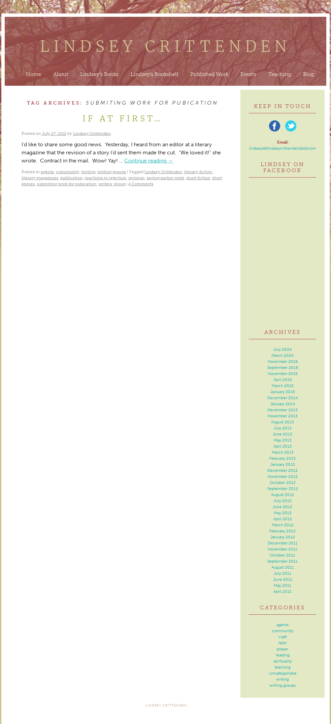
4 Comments (141, 184)
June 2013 (282, 434)
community (67, 171)
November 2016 (283, 361)
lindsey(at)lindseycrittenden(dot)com (282, 148)
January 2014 (282, 404)
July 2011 (282, 573)
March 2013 (283, 452)
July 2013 (283, 428)
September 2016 (282, 367)
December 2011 (283, 543)
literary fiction (198, 171)
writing (88, 171)
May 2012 (283, 512)
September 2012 (282, 488)
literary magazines (40, 178)
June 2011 (282, 579)
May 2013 (283, 440)
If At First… (122, 118)
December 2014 (282, 397)
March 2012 (283, 525)
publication (71, 178)
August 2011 (282, 567)
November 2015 (283, 373)
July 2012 (283, 500)
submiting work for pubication (66, 184)
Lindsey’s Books (99, 74)
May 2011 (282, 585)
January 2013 (282, 464)
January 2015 (282, 391)
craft (282, 637)
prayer (282, 649)
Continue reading (148, 160)
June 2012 (282, 506)
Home (33, 74)
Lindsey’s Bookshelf (154, 74)
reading (283, 655)
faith (282, 643)
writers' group (111, 184)
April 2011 (282, 591)
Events (248, 74)
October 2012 (283, 482)
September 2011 (282, 561)
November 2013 (283, 416)
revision (136, 178)
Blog (308, 74)
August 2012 (282, 494)
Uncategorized (282, 673)
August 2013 (282, 422)
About (60, 74)
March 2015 (283, 385)
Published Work (209, 74)
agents (47, 171)
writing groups (111, 171)
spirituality (282, 661)
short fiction (198, 178)
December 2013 (282, 410)
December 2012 (282, 470)
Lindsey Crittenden (165, 46)
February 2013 (282, 458)
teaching (282, 667)
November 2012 (283, 476)
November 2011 (282, 549)
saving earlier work (165, 178)
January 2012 (282, 537)
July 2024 (282, 349)
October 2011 (282, 555)
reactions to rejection (105, 178)
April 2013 (282, 446)
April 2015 (282, 379)
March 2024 (282, 355)
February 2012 (282, 531)
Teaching (279, 74)
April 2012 (282, 519)
